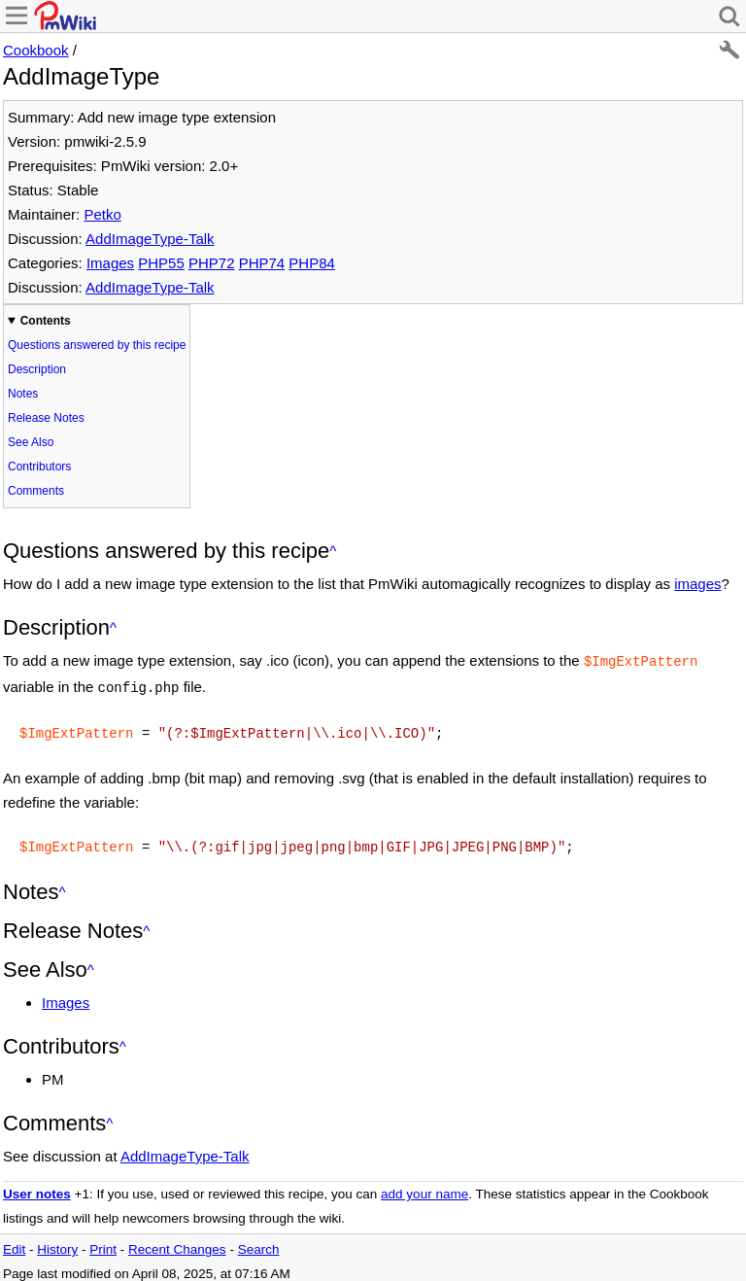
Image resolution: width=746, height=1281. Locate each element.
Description (37, 369)
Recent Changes (177, 1241)
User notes (37, 1186)
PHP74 (262, 263)
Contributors (39, 466)
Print (103, 1241)
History (57, 1241)
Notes (23, 393)
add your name (424, 1186)
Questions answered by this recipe (97, 345)
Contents (45, 321)
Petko (102, 214)
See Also (30, 442)
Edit (14, 1241)
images (697, 583)
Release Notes (46, 418)
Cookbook (36, 50)
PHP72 (211, 263)
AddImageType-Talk (150, 238)
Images (110, 263)
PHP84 (311, 263)
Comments (36, 491)
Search (259, 1241)
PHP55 (161, 263)
